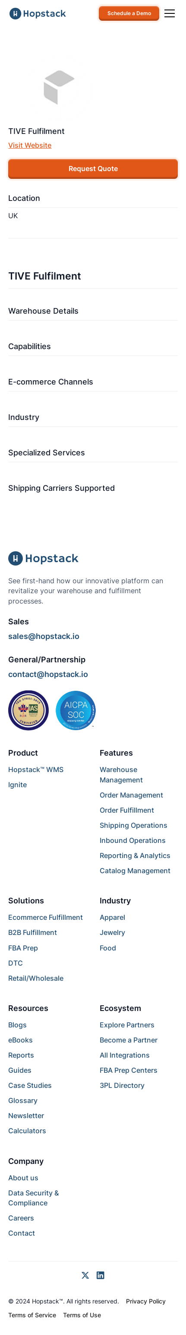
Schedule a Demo (129, 13)
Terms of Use (82, 1315)
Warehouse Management (121, 775)
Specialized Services (46, 452)
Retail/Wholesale (35, 978)
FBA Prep (23, 948)
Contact (21, 1233)
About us (23, 1178)
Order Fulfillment (127, 810)
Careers (21, 1218)
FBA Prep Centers (129, 1070)
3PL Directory (122, 1085)
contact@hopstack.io (48, 674)
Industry (23, 417)
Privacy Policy (146, 1301)
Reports (21, 1055)
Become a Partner (129, 1040)
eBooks (20, 1040)
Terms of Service (32, 1315)
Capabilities (29, 346)
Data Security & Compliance (33, 1198)
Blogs (17, 1025)
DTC (15, 963)
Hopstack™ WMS (35, 770)
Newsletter (26, 1116)
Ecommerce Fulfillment (45, 917)
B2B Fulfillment (32, 932)
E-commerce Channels (50, 381)
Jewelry (112, 932)
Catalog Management (135, 871)
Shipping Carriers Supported (61, 488)
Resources (28, 1008)
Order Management (131, 795)
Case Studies (30, 1085)
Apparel (112, 917)
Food (108, 948)
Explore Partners (127, 1025)
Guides (20, 1070)
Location (24, 198)
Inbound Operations (133, 840)
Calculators (27, 1131)
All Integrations (125, 1055)
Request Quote (93, 169)
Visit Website (29, 145)
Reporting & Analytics (135, 856)
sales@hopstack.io (43, 636)
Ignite (17, 785)
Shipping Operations (133, 825)
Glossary (23, 1101)
